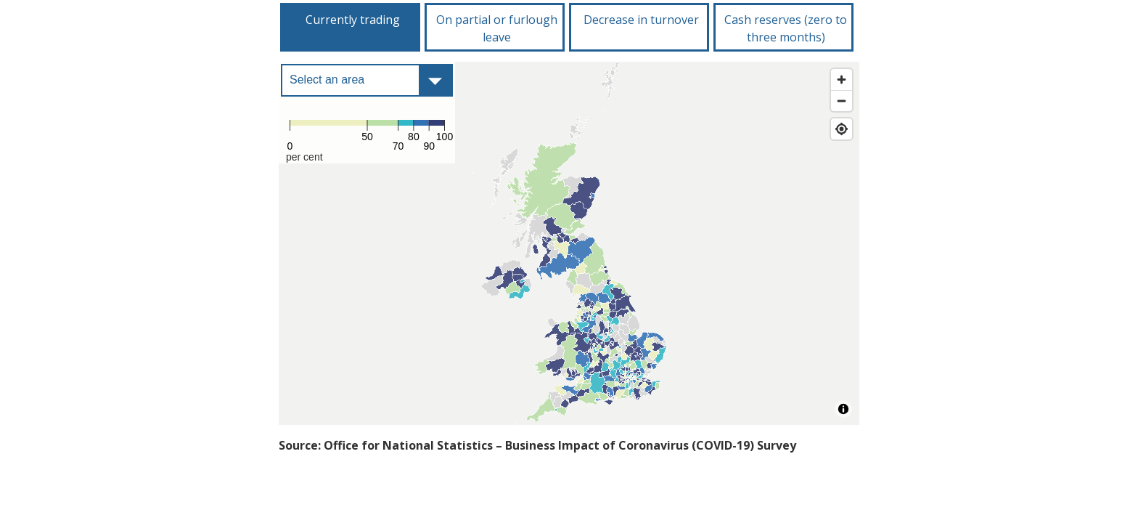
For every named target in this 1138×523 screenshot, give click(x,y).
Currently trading (353, 20)
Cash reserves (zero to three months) (785, 28)
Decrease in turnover (641, 20)
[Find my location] (841, 128)
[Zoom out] (841, 100)
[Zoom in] (841, 79)
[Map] (569, 243)
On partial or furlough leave (496, 28)
